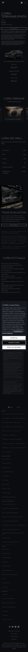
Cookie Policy (18, 331)
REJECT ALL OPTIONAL (14, 347)
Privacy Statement (7, 333)
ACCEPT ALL (14, 338)
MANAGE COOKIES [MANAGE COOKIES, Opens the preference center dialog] (14, 342)
